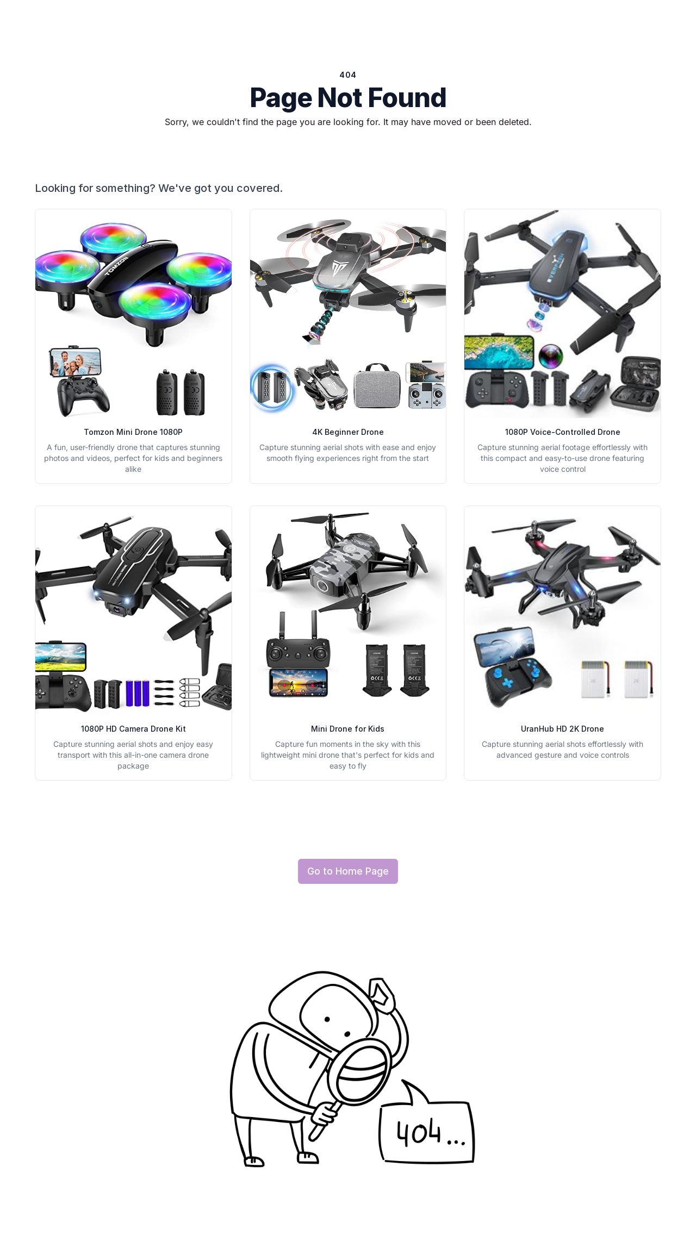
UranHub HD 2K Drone (562, 728)
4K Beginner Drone (348, 431)
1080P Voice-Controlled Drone (562, 431)
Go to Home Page (348, 871)
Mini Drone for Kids (347, 728)
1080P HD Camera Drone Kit (133, 728)
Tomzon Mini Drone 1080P (133, 431)
